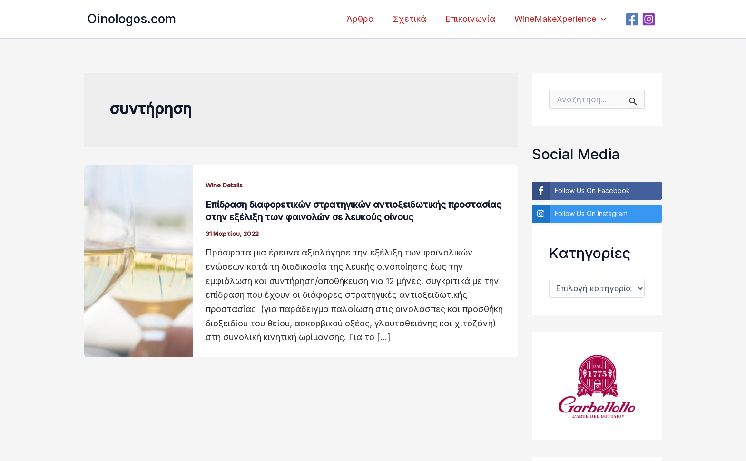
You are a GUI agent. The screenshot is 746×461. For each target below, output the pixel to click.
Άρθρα (367, 19)
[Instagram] (650, 19)
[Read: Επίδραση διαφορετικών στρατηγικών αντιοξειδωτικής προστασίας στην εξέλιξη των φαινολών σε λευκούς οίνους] (138, 260)
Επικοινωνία (473, 19)
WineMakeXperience (561, 19)
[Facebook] (633, 19)
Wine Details (227, 185)
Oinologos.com (132, 18)
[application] (602, 19)
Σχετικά (414, 19)
